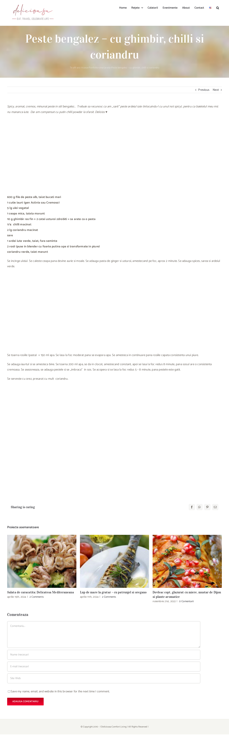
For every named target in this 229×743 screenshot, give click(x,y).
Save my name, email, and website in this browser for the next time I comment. (60, 691)
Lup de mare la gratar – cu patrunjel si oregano (113, 592)
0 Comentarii (186, 601)
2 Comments (37, 597)
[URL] (103, 678)
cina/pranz (104, 68)
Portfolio (93, 68)
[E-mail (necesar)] (103, 667)
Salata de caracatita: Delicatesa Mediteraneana (40, 592)
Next (216, 89)
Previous (203, 89)
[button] (217, 7)
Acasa (84, 68)
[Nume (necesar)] (103, 655)
